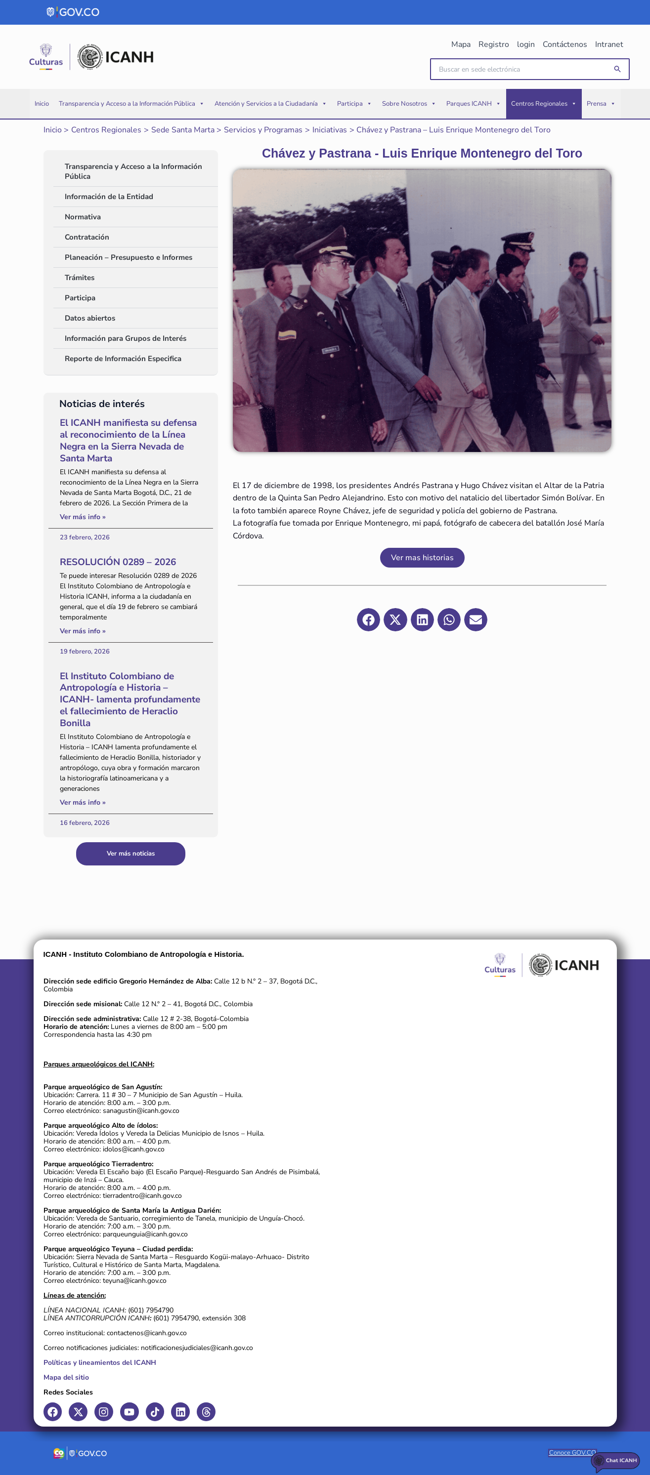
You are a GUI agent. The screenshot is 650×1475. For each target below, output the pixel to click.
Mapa (461, 44)
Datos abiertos (90, 318)
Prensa (601, 104)
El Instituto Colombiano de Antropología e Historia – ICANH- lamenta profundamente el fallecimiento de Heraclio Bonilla (130, 700)
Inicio (42, 103)
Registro (493, 44)
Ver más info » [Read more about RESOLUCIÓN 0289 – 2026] (83, 631)
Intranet (609, 44)
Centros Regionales (544, 104)
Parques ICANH (473, 104)
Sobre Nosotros (409, 104)
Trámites (79, 278)
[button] (618, 69)
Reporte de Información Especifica (123, 359)
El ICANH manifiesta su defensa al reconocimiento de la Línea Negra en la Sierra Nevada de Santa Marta (128, 440)
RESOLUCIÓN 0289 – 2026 (118, 562)
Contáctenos (565, 44)
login (526, 44)
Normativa (83, 217)
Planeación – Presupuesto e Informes (128, 257)
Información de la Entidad (109, 197)
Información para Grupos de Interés (125, 338)
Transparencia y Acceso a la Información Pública (132, 104)
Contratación (87, 237)
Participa (354, 104)
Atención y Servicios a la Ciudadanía (271, 104)
